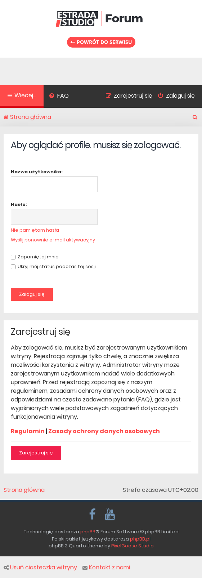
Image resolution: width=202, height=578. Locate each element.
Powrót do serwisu (101, 42)
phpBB (87, 532)
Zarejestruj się (36, 452)
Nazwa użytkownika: (37, 172)
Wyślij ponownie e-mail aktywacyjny (53, 240)
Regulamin (28, 431)
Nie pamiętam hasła (35, 230)
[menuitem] (59, 96)
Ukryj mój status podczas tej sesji (53, 266)
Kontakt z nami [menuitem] (106, 568)
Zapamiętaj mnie (35, 257)
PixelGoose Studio (132, 546)
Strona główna (24, 490)
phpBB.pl (140, 539)
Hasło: (19, 204)
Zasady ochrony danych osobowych (104, 431)
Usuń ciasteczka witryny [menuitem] (40, 568)
